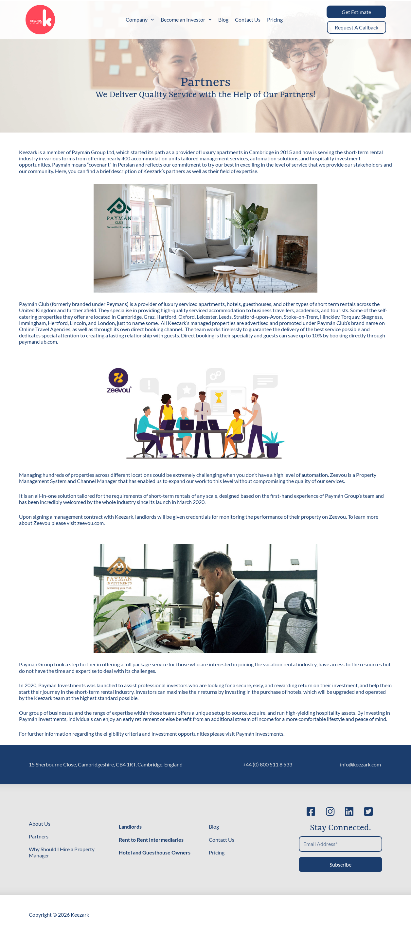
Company (140, 19)
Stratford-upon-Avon (258, 317)
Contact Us (247, 19)
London (106, 323)
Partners (38, 836)
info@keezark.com (360, 764)
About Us (39, 823)
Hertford (58, 323)
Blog (223, 19)
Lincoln (78, 323)
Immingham (32, 323)
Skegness (371, 317)
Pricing (275, 19)
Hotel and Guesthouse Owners (154, 852)
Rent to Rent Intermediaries (151, 839)
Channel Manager (97, 481)
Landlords (130, 826)
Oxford (186, 317)
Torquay (350, 317)
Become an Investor (186, 19)
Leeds (225, 317)
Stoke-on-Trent (301, 317)
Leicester (207, 317)
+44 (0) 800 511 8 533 (267, 764)
